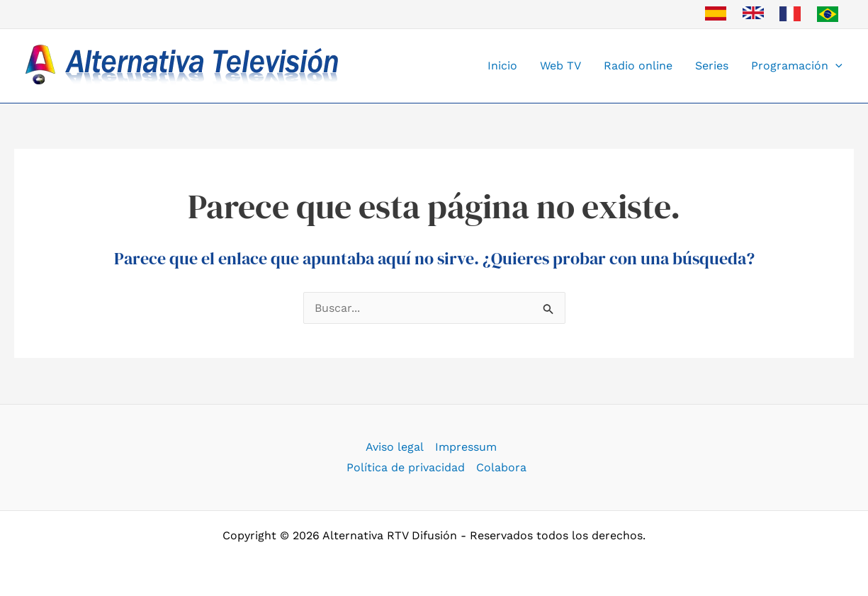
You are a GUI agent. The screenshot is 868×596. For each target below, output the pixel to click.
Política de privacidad (405, 467)
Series (711, 65)
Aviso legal (395, 447)
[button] (835, 66)
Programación (796, 66)
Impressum (466, 447)
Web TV (560, 65)
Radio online (638, 65)
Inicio (502, 65)
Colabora (501, 467)
